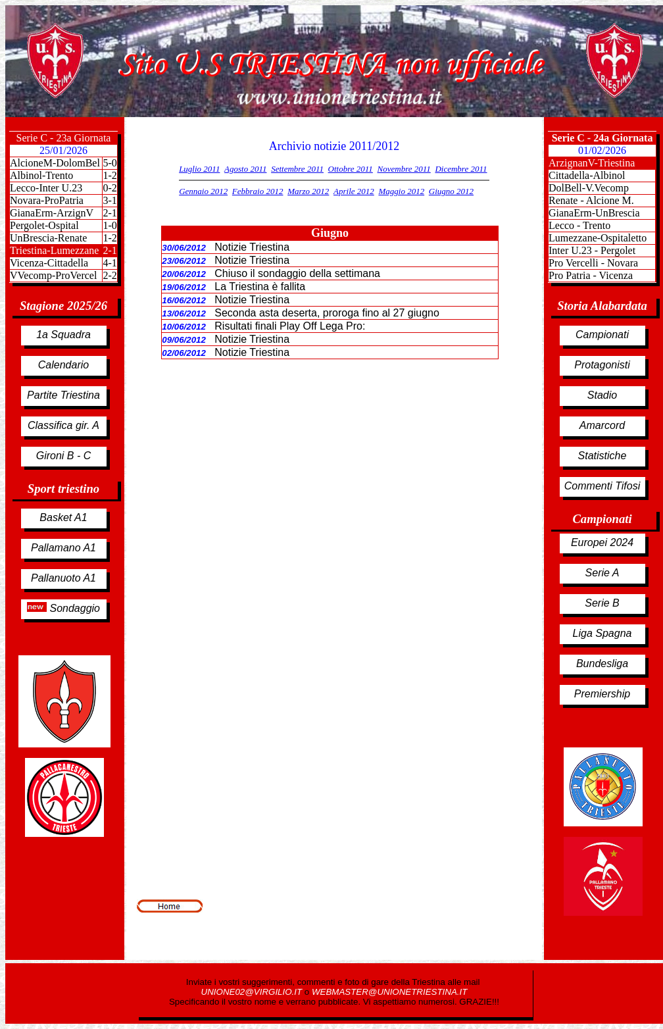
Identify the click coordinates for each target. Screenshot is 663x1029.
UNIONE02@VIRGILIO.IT (253, 992)
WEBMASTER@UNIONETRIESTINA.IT (389, 992)
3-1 (109, 200)
